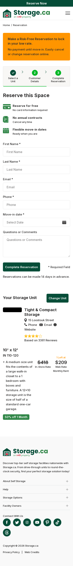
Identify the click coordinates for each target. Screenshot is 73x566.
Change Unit (57, 298)
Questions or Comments (36, 244)
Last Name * (36, 167)
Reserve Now (36, 3)
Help (5, 489)
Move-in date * (36, 220)
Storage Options (12, 497)
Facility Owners (12, 505)
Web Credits (32, 552)
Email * (36, 184)
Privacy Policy (11, 552)
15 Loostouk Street (41, 320)
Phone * (36, 202)
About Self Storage (14, 481)
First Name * (36, 149)
